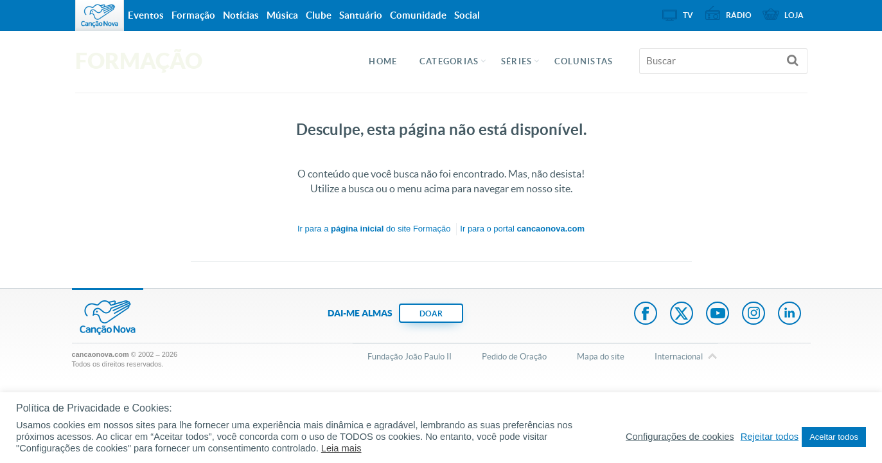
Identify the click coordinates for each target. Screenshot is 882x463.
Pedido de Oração (514, 356)
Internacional (679, 357)
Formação (193, 15)
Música (282, 15)
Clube (318, 15)
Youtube (717, 314)
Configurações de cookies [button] (680, 436)
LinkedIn (789, 314)
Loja (794, 15)
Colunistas (583, 61)
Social (467, 15)
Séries (517, 61)
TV (688, 15)
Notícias (241, 15)
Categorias (449, 61)
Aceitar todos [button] (833, 437)
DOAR (431, 313)
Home (383, 61)
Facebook (645, 314)
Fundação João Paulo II (409, 356)
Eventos (146, 15)
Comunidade (418, 15)
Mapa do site (600, 356)
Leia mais (341, 448)
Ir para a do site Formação (373, 228)
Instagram (753, 314)
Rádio (739, 15)
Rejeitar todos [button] (769, 436)
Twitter (681, 314)
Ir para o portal (522, 228)
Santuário (360, 15)
